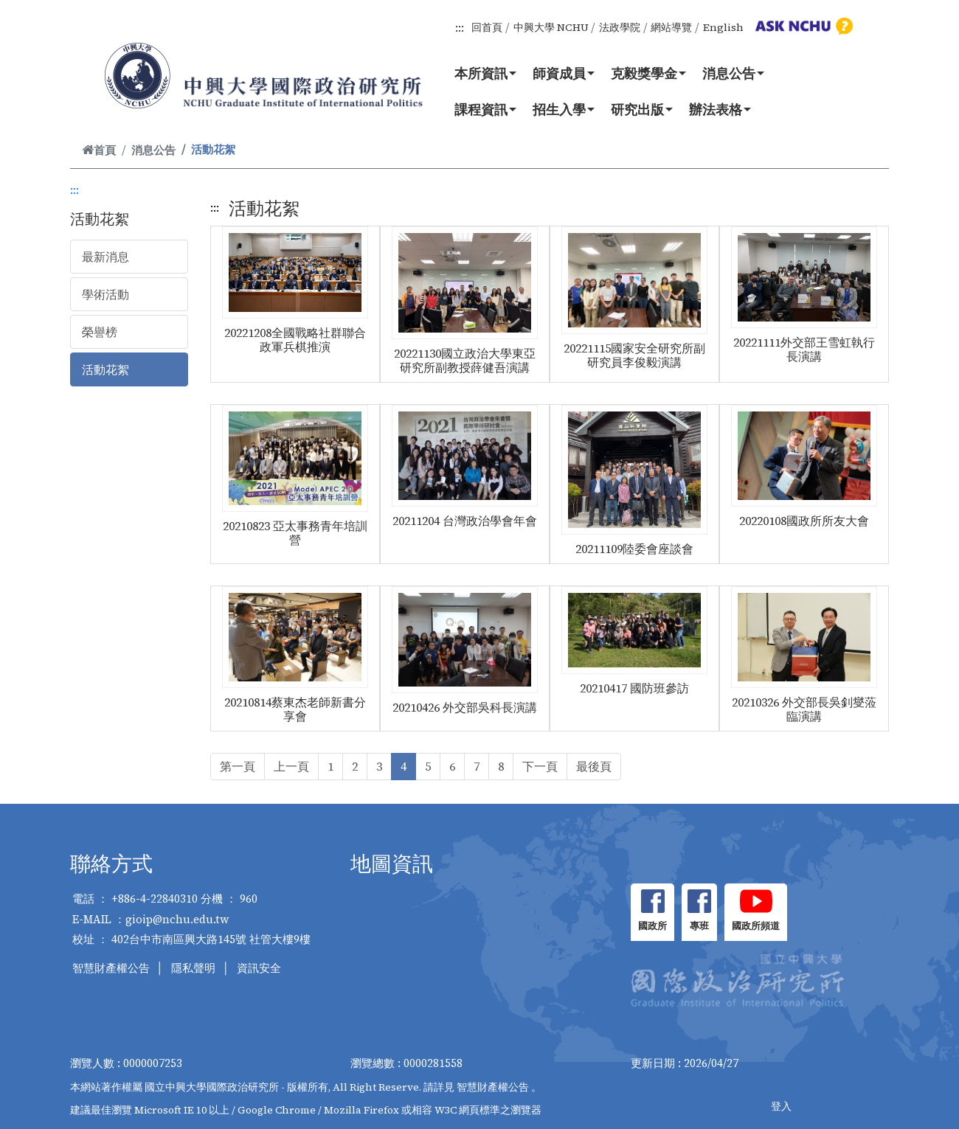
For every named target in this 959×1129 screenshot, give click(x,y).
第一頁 (237, 766)
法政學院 (619, 27)
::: (459, 27)
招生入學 (564, 109)
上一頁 (291, 766)
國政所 (652, 926)
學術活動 (105, 294)
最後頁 (594, 766)
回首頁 (486, 27)
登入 (781, 1106)
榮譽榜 (99, 332)
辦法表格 (720, 109)
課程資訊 (485, 109)
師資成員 (564, 73)
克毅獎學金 (648, 73)
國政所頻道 (756, 926)
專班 (699, 926)
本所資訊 (485, 73)
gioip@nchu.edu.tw (177, 919)
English (723, 27)
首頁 (99, 150)
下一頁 (540, 766)
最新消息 (105, 257)
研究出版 (642, 109)
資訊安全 (259, 968)
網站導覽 (671, 27)
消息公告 (733, 73)
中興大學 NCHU (551, 27)
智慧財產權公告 (111, 968)
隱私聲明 (193, 968)
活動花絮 (105, 369)
